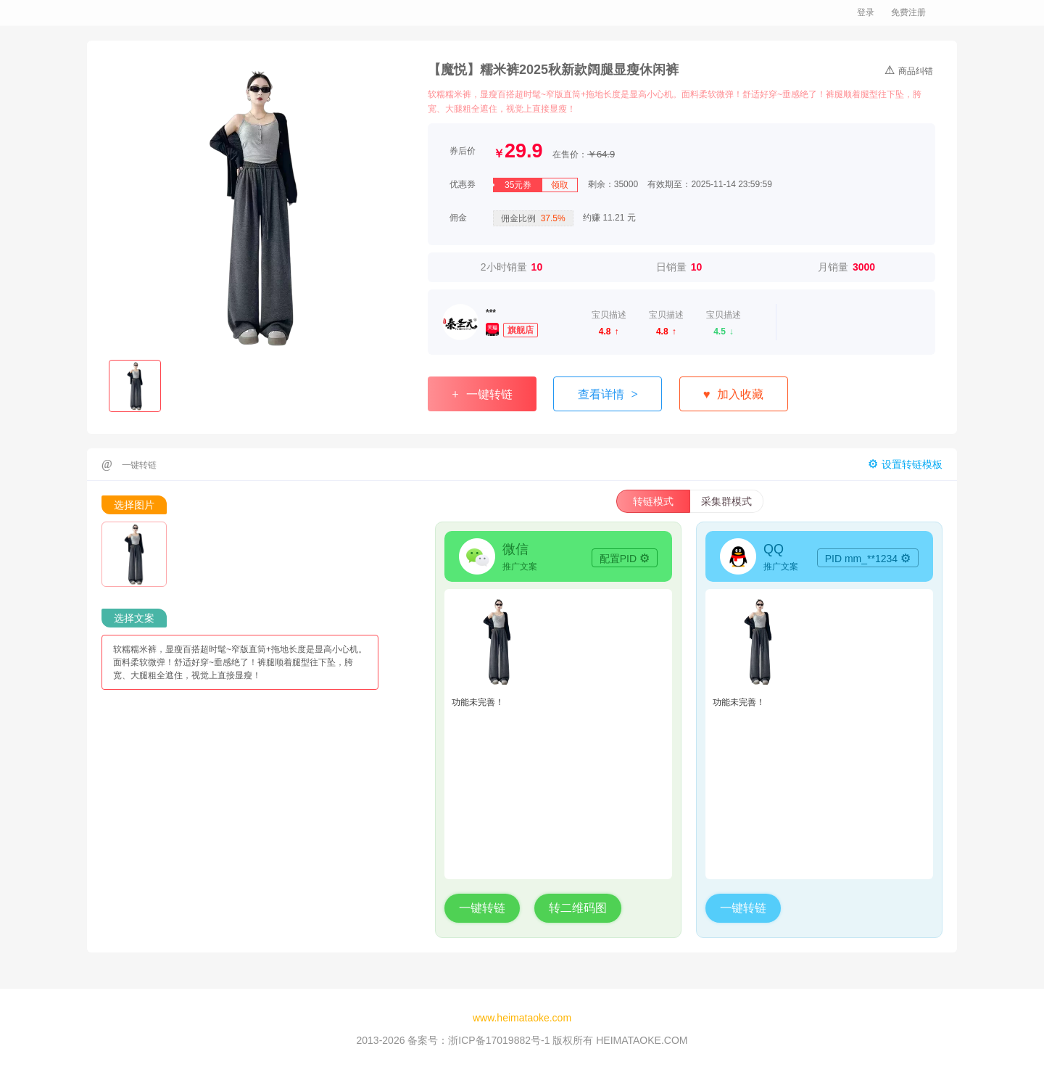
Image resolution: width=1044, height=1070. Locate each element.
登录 (865, 12)
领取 (559, 185)
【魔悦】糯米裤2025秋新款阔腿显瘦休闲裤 (553, 69)
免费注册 (908, 12)
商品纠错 (908, 69)
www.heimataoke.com (522, 1018)
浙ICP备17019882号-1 (499, 1040)
